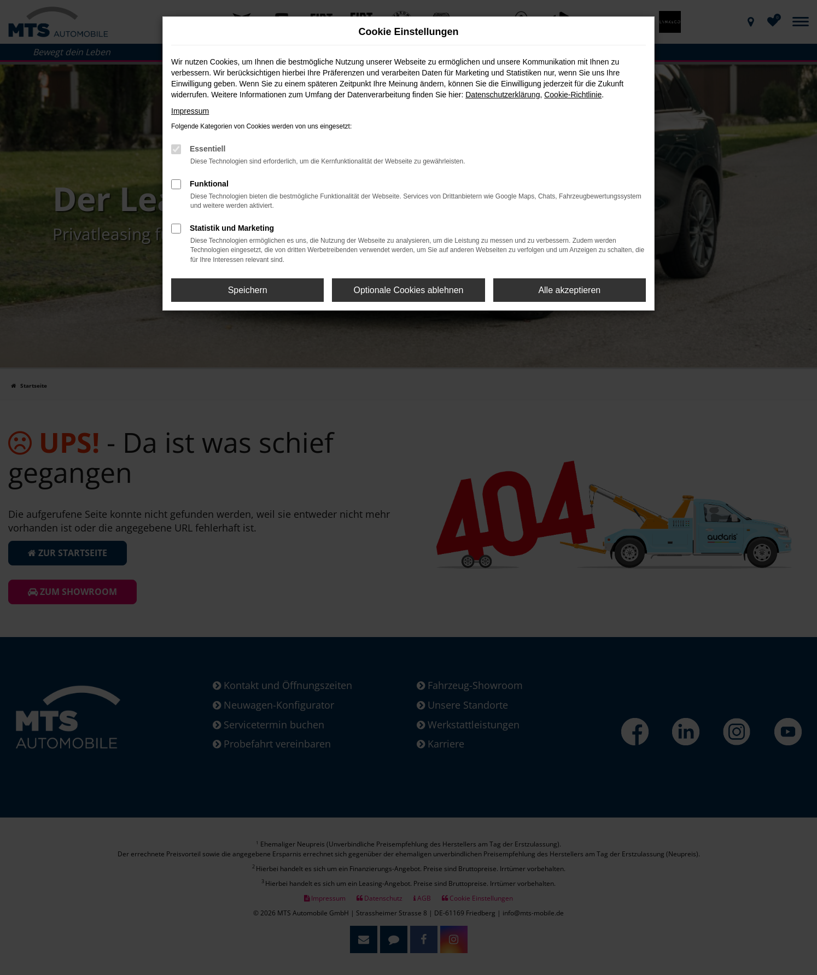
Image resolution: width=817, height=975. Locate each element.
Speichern (247, 290)
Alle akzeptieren (569, 290)
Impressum (190, 111)
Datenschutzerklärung (502, 94)
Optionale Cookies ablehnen (408, 290)
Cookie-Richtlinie (573, 94)
